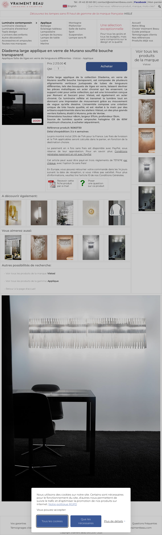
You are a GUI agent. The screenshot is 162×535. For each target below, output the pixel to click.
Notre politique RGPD (62, 504)
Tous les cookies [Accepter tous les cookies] (52, 521)
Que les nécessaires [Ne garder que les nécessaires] (86, 521)
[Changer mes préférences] (113, 521)
